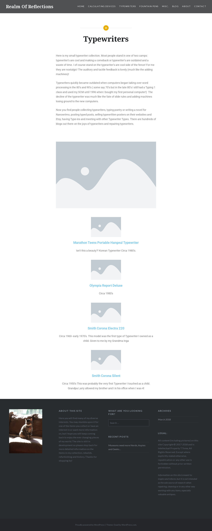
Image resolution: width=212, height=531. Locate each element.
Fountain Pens (148, 6)
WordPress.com (129, 525)
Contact (200, 6)
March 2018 (164, 419)
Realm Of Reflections (29, 7)
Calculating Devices (102, 6)
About (186, 6)
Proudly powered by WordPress (90, 525)
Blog (175, 6)
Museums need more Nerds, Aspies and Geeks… (126, 447)
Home (81, 6)
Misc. (165, 6)
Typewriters (127, 6)
